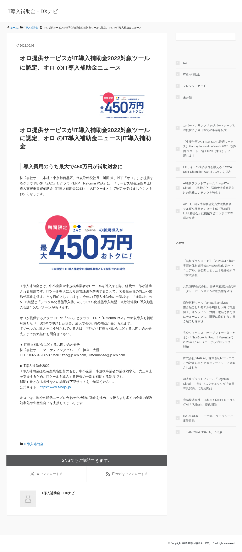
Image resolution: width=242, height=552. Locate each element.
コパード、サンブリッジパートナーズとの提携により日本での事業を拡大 (209, 128)
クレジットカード (194, 85)
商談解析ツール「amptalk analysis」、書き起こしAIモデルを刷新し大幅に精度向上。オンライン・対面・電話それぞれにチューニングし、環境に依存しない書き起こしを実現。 (209, 312)
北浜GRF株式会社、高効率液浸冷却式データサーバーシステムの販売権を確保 (209, 289)
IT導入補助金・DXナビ (32, 11)
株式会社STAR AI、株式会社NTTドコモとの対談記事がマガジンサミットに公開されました (209, 363)
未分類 (187, 97)
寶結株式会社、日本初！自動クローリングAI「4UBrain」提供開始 (209, 402)
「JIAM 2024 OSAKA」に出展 (202, 432)
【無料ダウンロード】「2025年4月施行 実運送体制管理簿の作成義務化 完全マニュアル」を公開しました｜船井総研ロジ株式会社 (209, 268)
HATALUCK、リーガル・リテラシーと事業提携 (208, 418)
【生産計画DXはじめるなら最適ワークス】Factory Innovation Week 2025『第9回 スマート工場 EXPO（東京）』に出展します (209, 148)
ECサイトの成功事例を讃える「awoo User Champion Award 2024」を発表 (207, 169)
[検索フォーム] (201, 36)
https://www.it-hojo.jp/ (55, 387)
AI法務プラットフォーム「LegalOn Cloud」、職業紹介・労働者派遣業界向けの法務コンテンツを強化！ (208, 188)
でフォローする (46, 474)
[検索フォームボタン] (232, 37)
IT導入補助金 (33, 444)
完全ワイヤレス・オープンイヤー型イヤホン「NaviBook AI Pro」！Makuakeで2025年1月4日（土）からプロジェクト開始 (209, 339)
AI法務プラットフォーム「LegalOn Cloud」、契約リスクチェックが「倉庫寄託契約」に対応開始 (208, 383)
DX (185, 62)
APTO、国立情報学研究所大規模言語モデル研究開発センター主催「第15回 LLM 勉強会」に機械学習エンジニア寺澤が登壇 (209, 211)
